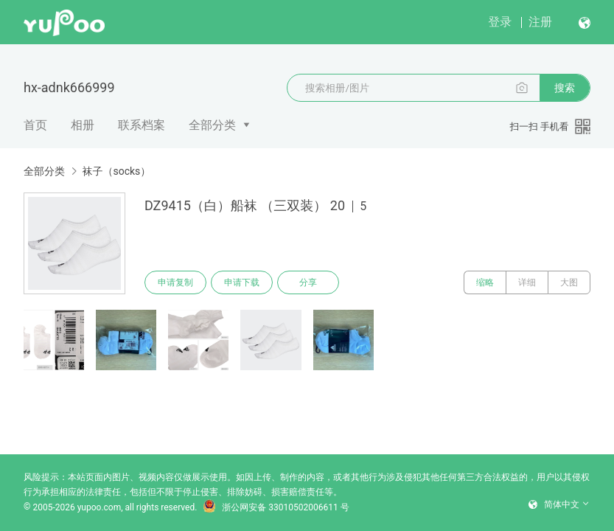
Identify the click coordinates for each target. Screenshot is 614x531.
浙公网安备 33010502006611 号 (276, 507)
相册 (82, 125)
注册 (540, 22)
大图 (569, 282)
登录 (500, 22)
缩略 (485, 282)
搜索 (564, 88)
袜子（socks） (116, 171)
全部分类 (212, 125)
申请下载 (241, 282)
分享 (308, 282)
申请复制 (175, 282)
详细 (527, 282)
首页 (35, 125)
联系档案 (141, 125)
